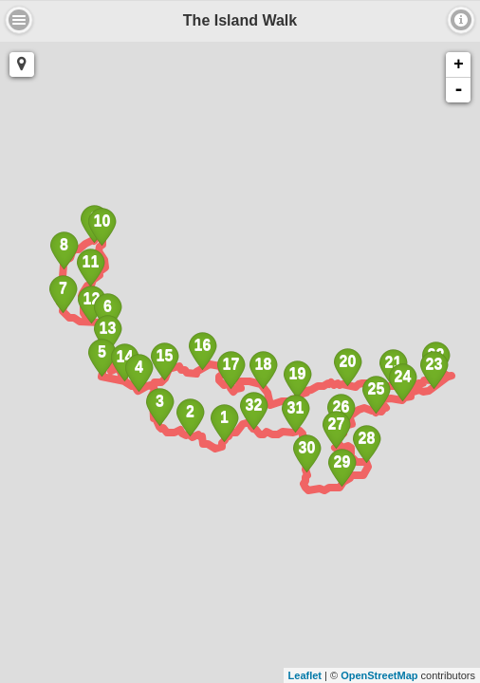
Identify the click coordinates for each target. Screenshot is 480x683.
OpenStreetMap (379, 675)
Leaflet (305, 675)
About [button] (19, 20)
